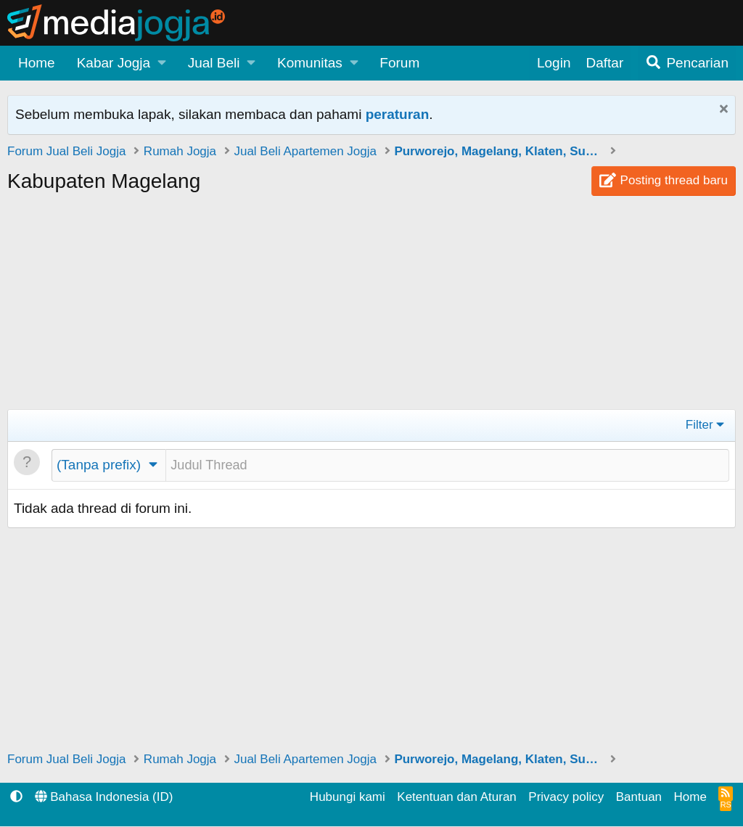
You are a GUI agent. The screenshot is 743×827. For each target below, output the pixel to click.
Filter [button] (699, 425)
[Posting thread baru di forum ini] (447, 465)
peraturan (398, 114)
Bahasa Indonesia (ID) (104, 798)
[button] (121, 63)
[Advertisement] (371, 307)
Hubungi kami (347, 798)
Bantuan (639, 798)
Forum (399, 62)
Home (36, 62)
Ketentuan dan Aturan (456, 798)
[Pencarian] (687, 63)
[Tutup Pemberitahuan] (721, 110)
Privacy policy (566, 798)
